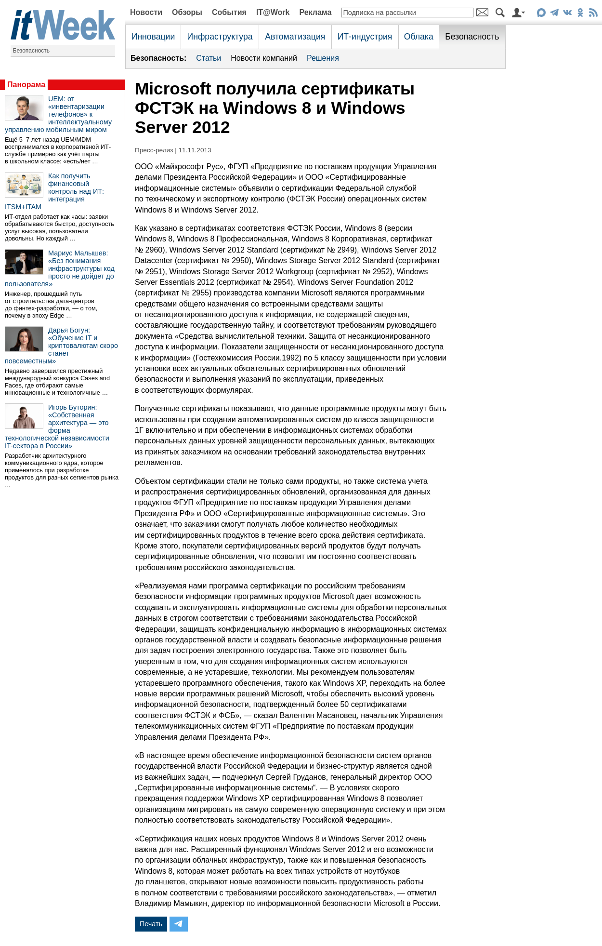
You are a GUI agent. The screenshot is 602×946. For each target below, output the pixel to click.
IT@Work (273, 12)
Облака (418, 36)
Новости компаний (264, 58)
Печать (151, 924)
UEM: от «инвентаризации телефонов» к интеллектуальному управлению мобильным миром (58, 114)
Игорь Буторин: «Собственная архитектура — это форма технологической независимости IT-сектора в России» (57, 426)
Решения (323, 58)
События (229, 12)
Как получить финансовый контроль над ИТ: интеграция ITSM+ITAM (54, 191)
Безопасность (31, 50)
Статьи (208, 58)
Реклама (315, 12)
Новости (146, 12)
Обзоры (187, 12)
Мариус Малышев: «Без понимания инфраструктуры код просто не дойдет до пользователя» (60, 268)
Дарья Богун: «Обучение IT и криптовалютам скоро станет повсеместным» (61, 345)
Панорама (26, 84)
